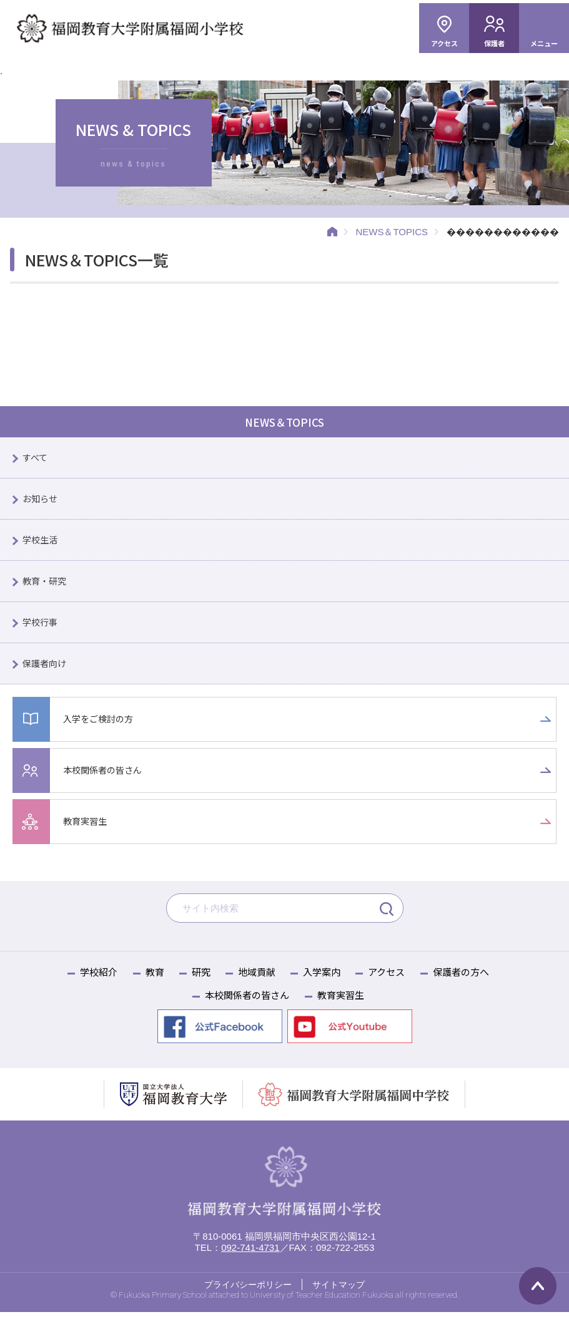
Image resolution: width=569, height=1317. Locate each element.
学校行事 (41, 625)
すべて (35, 458)
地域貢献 (256, 976)
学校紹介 (98, 976)
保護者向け (45, 667)
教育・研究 (45, 583)
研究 (201, 976)
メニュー (544, 43)
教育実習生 (86, 825)
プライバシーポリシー (248, 1289)
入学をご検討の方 (100, 723)
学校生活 (41, 541)
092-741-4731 (250, 1252)
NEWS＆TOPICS (391, 231)
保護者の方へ (461, 976)
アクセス (444, 43)
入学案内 (321, 976)
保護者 (494, 43)
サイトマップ (338, 1289)
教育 (155, 976)
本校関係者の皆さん (105, 774)
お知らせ (41, 500)
